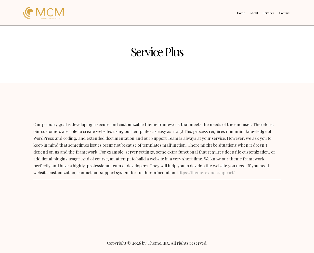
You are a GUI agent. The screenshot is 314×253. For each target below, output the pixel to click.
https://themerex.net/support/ (206, 172)
